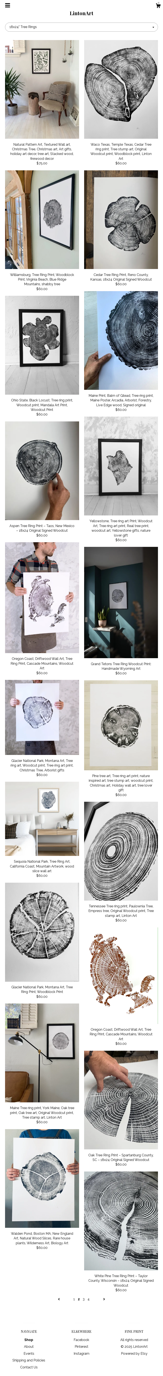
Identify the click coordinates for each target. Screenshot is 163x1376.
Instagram (81, 1354)
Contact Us (29, 1367)
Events (29, 1354)
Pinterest (81, 1347)
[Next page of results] (104, 1299)
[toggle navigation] (7, 5)
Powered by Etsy (134, 1354)
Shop (28, 1340)
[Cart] (158, 6)
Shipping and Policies (28, 1360)
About (29, 1347)
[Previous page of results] (59, 1299)
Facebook (81, 1340)
